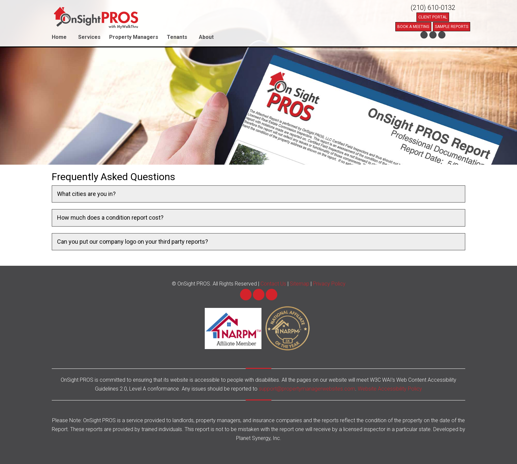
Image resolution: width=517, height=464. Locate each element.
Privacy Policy (329, 284)
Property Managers (133, 37)
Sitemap (299, 284)
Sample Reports (451, 26)
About (206, 37)
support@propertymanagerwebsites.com (307, 389)
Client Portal (432, 17)
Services (89, 37)
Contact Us (273, 284)
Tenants (177, 37)
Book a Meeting (413, 26)
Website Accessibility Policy (390, 389)
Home (59, 37)
